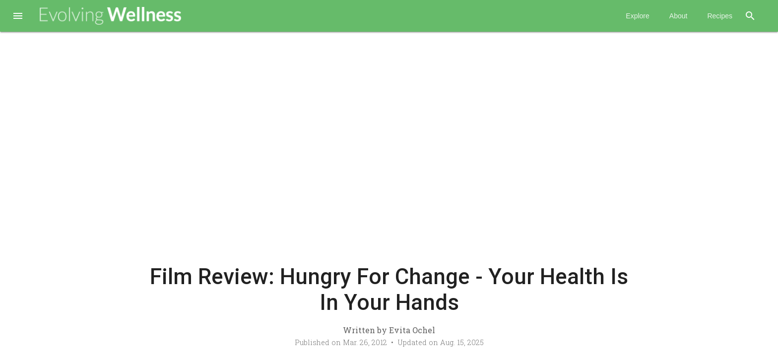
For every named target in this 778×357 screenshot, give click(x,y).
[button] (18, 17)
